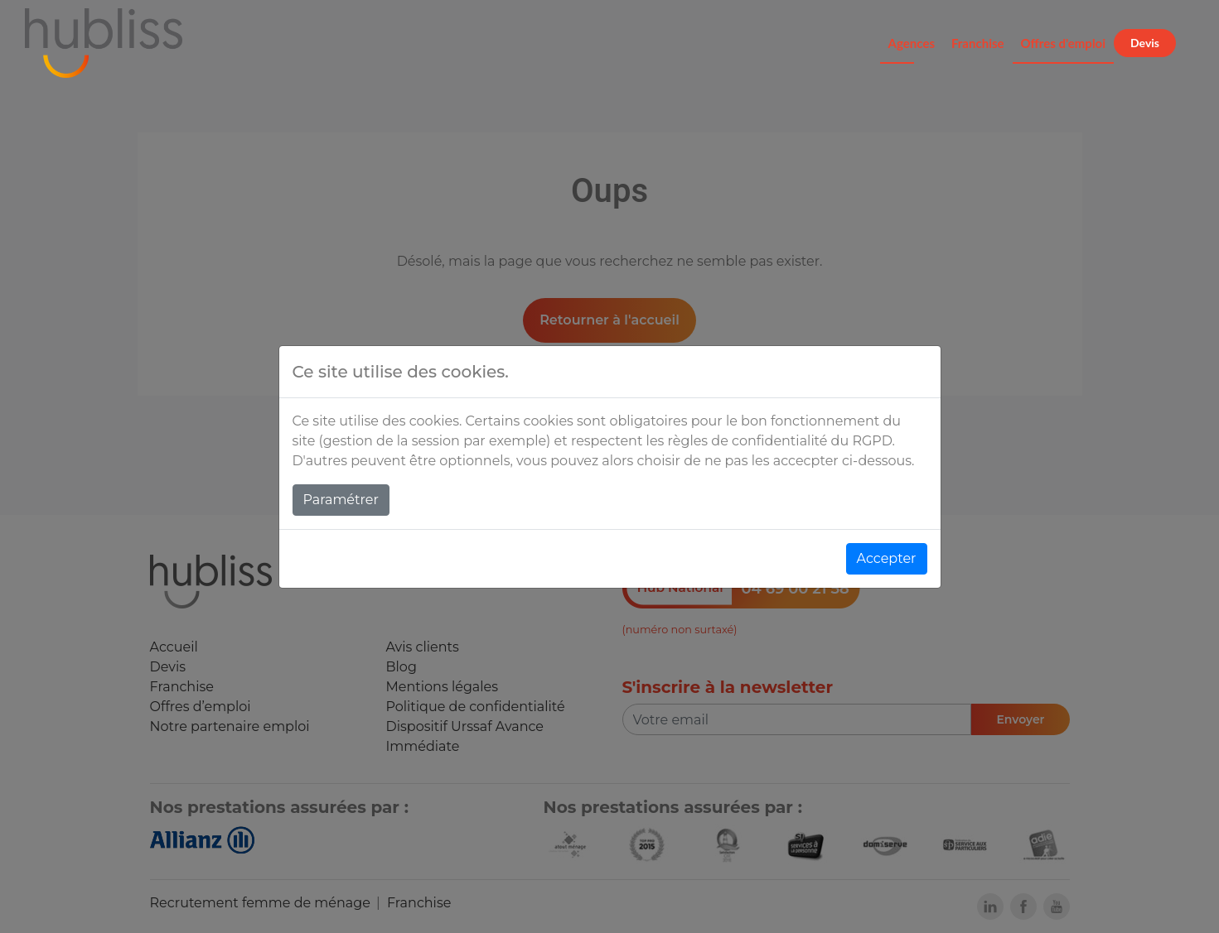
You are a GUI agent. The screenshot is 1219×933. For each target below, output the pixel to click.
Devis (1144, 43)
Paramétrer (341, 499)
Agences (911, 43)
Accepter (887, 558)
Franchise (977, 43)
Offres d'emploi (1063, 43)
